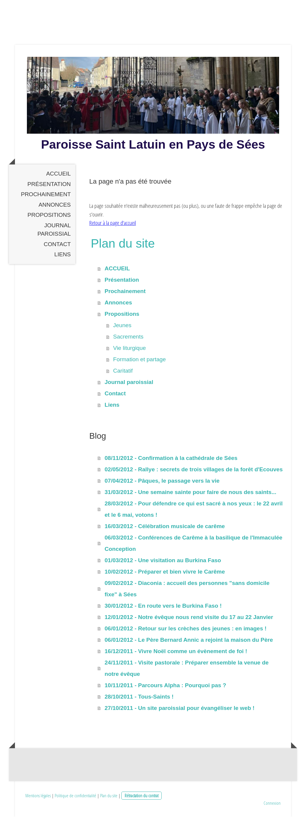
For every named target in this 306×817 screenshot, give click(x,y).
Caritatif (123, 371)
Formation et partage (139, 359)
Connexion (272, 803)
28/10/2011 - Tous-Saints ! (139, 696)
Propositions (49, 215)
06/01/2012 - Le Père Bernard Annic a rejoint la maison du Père (189, 640)
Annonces (55, 205)
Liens (62, 254)
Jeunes (122, 325)
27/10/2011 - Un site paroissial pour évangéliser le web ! (180, 708)
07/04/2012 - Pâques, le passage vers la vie (162, 481)
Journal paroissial (54, 229)
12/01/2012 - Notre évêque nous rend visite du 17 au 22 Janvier (189, 617)
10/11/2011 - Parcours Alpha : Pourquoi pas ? (165, 685)
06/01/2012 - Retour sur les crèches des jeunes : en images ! (186, 628)
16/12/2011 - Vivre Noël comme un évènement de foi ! (176, 651)
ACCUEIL (58, 173)
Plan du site (108, 795)
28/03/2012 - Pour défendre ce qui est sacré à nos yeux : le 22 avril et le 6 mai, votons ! (194, 509)
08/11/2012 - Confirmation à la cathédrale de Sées (171, 458)
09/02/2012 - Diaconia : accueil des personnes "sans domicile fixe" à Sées (187, 588)
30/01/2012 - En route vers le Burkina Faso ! (163, 606)
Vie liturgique (129, 348)
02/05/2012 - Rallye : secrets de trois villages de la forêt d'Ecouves (194, 469)
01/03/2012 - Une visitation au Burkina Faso (163, 560)
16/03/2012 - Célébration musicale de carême (165, 526)
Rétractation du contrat (141, 795)
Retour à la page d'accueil (112, 223)
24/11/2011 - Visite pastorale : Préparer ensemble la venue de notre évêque (187, 668)
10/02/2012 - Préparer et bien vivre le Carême (165, 571)
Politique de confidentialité (75, 795)
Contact (57, 244)
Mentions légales (38, 795)
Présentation (49, 184)
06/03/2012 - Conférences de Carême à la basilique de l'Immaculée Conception (193, 543)
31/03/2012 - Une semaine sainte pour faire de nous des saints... (190, 492)
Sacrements (128, 336)
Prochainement (46, 194)
